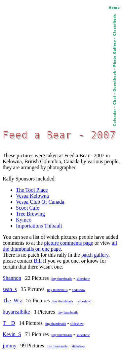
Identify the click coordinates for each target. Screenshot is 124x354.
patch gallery (94, 255)
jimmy (10, 345)
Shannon (12, 278)
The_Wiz (12, 300)
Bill (38, 261)
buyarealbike (16, 312)
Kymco (23, 220)
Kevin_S (12, 334)
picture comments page (68, 243)
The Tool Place (32, 190)
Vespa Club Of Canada (40, 202)
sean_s (10, 289)
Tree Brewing (30, 214)
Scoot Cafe (27, 208)
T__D (9, 323)
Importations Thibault (39, 225)
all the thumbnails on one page (60, 246)
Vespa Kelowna (32, 196)
